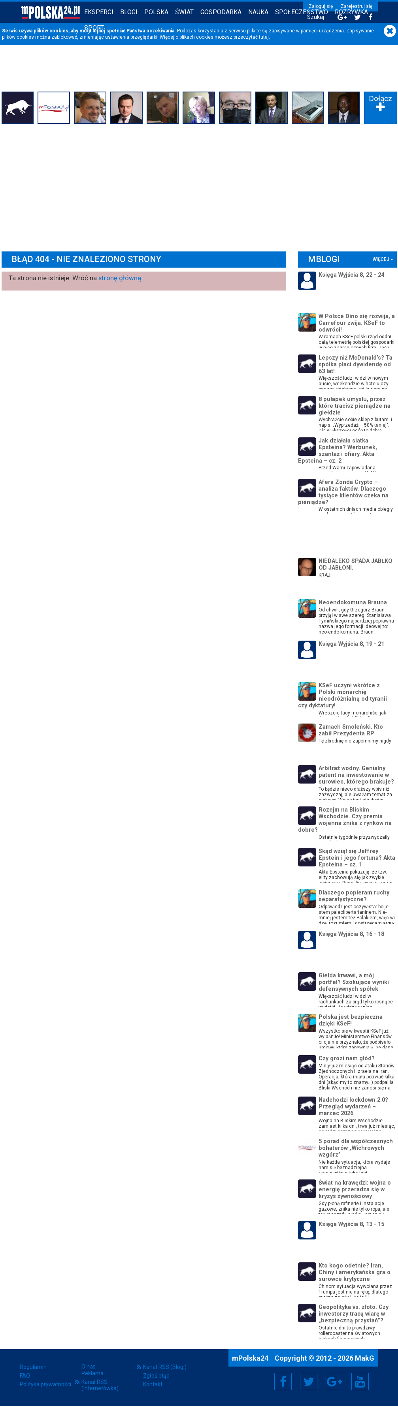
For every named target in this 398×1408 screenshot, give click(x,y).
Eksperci (98, 12)
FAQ (25, 1375)
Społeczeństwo (301, 12)
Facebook (283, 1381)
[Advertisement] (199, 185)
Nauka (258, 12)
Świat (184, 12)
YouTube (360, 1381)
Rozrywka (351, 12)
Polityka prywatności (45, 1384)
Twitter (308, 1381)
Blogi (129, 12)
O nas (88, 1366)
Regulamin (33, 1367)
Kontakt (152, 1384)
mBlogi (324, 259)
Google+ (334, 1381)
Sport (94, 28)
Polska (156, 12)
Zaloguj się (321, 6)
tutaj (264, 37)
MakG (364, 1358)
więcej (381, 259)
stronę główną (119, 278)
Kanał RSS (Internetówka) (100, 1385)
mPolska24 (251, 1358)
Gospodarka (220, 12)
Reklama (92, 1373)
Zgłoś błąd (156, 1375)
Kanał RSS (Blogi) (165, 1367)
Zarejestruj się (356, 6)
